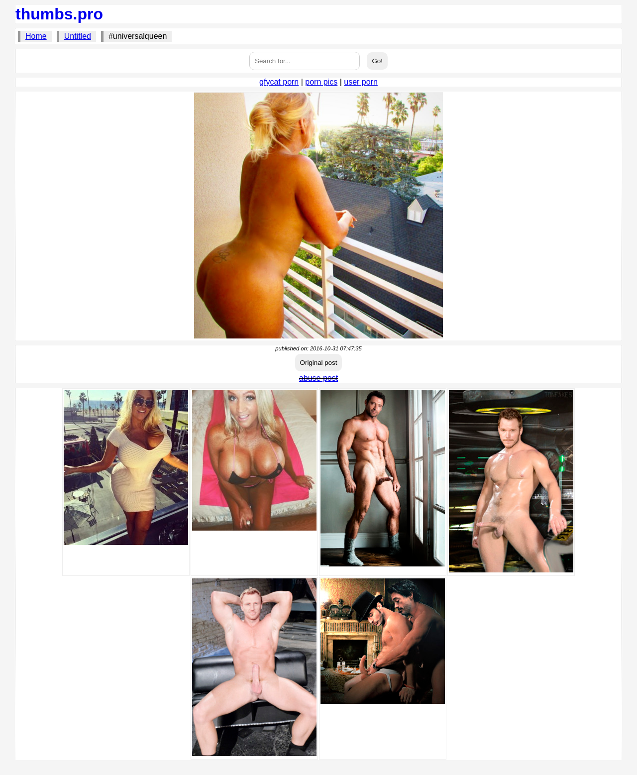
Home (36, 36)
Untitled (77, 36)
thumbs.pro (59, 14)
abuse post (318, 378)
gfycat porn (279, 82)
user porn (361, 82)
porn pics (321, 82)
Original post (318, 362)
